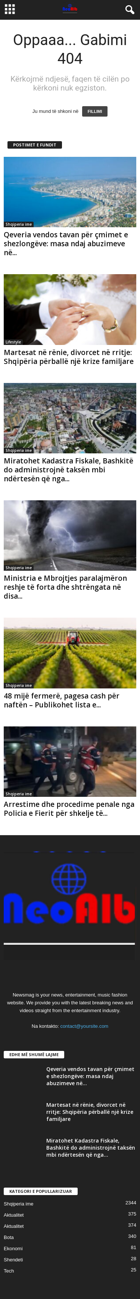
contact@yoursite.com (84, 1026)
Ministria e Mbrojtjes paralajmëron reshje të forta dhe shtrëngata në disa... (65, 587)
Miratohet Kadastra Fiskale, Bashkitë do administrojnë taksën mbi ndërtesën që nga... (68, 470)
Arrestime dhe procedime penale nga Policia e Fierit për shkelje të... (69, 808)
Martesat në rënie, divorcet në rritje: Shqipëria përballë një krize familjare (69, 357)
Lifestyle (13, 342)
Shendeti (13, 1259)
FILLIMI (95, 111)
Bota (9, 1237)
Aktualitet (14, 1215)
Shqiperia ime (19, 224)
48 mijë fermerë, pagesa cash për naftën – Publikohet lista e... (61, 700)
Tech (9, 1271)
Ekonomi (13, 1248)
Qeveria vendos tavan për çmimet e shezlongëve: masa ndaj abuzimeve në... (66, 243)
